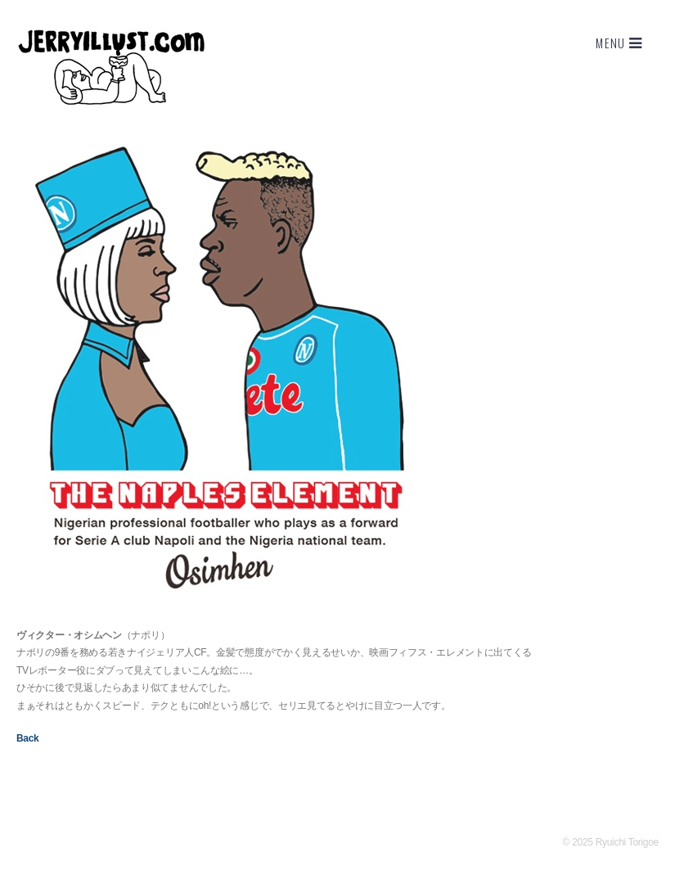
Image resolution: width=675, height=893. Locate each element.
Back (27, 738)
